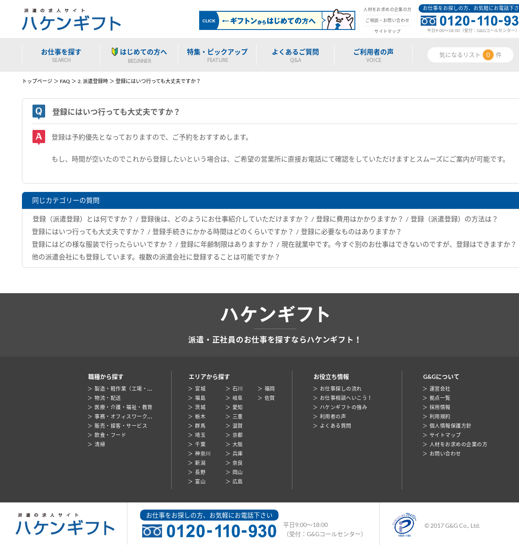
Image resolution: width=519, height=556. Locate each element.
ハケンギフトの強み (343, 407)
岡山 (237, 472)
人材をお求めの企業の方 (387, 9)
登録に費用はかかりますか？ (360, 219)
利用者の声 (333, 416)
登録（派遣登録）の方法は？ (454, 219)
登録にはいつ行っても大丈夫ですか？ (89, 231)
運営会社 (440, 389)
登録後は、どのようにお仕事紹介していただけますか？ (225, 219)
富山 (200, 481)
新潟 (200, 463)
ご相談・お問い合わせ (387, 20)
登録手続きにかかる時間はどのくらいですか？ (223, 231)
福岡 (270, 389)
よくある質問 (335, 426)
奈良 (237, 463)
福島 (200, 398)
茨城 (200, 407)
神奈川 (203, 454)
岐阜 (237, 398)
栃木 (200, 416)
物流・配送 (108, 398)
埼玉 (200, 435)
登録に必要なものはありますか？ (351, 231)
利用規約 (440, 416)
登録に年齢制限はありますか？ (227, 244)
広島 (237, 481)
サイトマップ (387, 31)
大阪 (237, 444)
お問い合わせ (445, 454)
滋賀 (237, 426)
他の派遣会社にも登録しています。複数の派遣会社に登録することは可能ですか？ (156, 257)
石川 (237, 389)
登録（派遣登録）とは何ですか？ (83, 219)
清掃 (100, 444)
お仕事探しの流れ (341, 389)
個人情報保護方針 (451, 426)
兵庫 (237, 454)
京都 (237, 435)
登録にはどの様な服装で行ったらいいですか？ (102, 244)
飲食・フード (110, 435)
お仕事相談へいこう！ (346, 398)
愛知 (237, 407)
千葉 (200, 444)
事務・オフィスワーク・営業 (129, 416)
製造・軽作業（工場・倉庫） (129, 389)
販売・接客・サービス (121, 426)
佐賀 (270, 398)
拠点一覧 (440, 398)
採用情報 (440, 407)
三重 (237, 416)
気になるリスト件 (470, 54)
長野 (200, 472)
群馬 (200, 426)
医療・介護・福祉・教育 (123, 407)
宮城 (200, 389)
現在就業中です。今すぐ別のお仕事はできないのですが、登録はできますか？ (399, 244)
